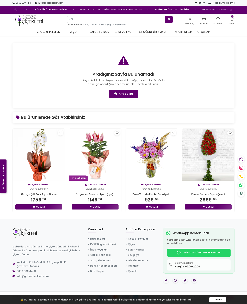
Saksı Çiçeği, (105, 25)
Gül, (87, 25)
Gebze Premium (48, 32)
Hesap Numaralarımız (221, 2)
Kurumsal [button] (95, 229)
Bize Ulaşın (96, 271)
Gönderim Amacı (152, 32)
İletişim (200, 2)
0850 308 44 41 (22, 2)
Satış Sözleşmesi (100, 260)
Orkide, (94, 25)
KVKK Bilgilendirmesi (102, 244)
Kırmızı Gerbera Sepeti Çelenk (208, 194)
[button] (81, 32)
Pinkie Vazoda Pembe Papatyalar (151, 194)
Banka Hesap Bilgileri (102, 265)
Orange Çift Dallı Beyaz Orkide (39, 194)
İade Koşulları (98, 249)
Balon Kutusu (97, 32)
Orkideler (183, 32)
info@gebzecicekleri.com (49, 2)
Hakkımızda (96, 238)
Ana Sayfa (123, 94)
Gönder (39, 206)
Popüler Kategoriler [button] (141, 229)
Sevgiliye (123, 32)
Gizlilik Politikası (99, 255)
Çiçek (72, 32)
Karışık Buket (119, 25)
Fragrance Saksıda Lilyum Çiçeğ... (95, 194)
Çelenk (204, 32)
